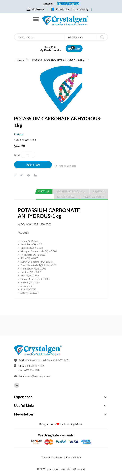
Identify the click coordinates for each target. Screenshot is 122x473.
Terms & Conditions (52, 457)
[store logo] (65, 20)
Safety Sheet (66, 196)
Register (74, 3)
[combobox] (39, 37)
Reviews (99, 191)
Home (21, 60)
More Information (71, 191)
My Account (38, 9)
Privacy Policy (73, 457)
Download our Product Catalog (72, 9)
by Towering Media (71, 424)
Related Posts (94, 196)
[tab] (43, 191)
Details (43, 191)
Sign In (61, 3)
